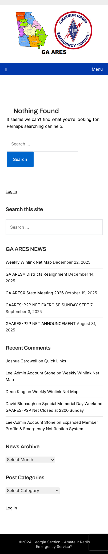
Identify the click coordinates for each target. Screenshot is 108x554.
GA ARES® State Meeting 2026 (35, 292)
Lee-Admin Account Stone (30, 372)
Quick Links (55, 360)
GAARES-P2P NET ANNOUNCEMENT (41, 323)
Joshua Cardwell (21, 360)
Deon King (15, 391)
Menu (97, 69)
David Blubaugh (20, 403)
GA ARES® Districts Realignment (36, 274)
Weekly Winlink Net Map (29, 262)
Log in (11, 191)
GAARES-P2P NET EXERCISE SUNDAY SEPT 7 (49, 304)
